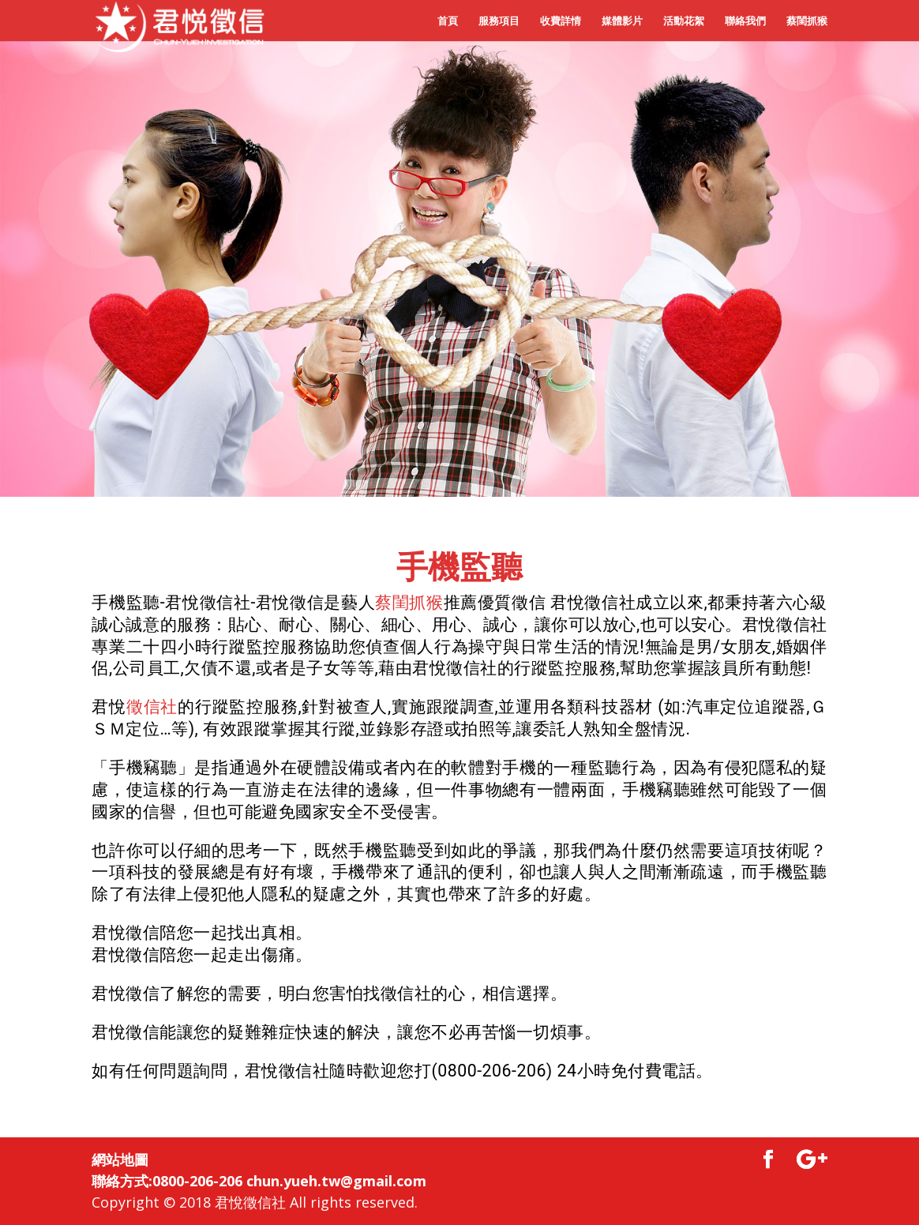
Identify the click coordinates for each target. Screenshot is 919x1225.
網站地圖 (120, 1159)
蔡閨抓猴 (806, 21)
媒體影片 (622, 21)
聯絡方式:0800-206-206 (167, 1180)
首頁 (447, 21)
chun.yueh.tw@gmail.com (336, 1180)
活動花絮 (683, 21)
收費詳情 (560, 21)
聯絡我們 (745, 21)
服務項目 (499, 21)
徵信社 (152, 706)
